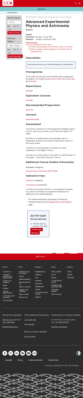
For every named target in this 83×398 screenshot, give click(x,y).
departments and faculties (60, 202)
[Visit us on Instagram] (10, 353)
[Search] (76, 3)
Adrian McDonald (32, 119)
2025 (14, 26)
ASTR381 (29, 91)
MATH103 (51, 79)
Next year (35, 233)
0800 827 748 (7, 320)
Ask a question (29, 324)
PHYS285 (32, 77)
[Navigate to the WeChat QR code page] (22, 353)
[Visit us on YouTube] (28, 353)
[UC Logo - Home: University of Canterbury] (7, 3)
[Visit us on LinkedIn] (16, 353)
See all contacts (30, 336)
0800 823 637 (64, 322)
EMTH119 (61, 79)
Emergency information (59, 327)
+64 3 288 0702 (30, 320)
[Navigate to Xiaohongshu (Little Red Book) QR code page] (34, 353)
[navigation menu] (79, 3)
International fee (32, 185)
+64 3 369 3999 (8, 322)
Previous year (36, 229)
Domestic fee (31, 181)
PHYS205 (39, 79)
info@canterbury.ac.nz (10, 327)
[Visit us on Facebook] (4, 353)
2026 (9, 29)
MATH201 (71, 79)
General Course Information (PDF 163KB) (41, 171)
